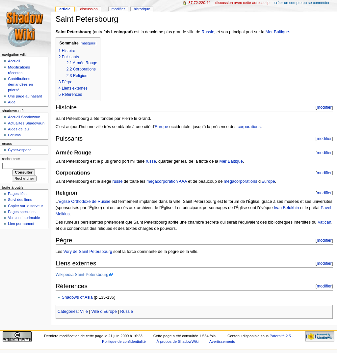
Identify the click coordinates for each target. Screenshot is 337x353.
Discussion (88, 9)
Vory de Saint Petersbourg (88, 251)
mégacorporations (240, 181)
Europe (161, 126)
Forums (14, 135)
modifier (324, 107)
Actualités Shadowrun (26, 123)
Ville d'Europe (104, 311)
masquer (88, 43)
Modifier (118, 9)
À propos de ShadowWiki (178, 341)
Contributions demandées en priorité (20, 84)
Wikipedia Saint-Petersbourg (82, 274)
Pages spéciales (21, 212)
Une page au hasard (25, 96)
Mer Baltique (277, 32)
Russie (207, 32)
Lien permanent (21, 224)
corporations (249, 126)
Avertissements (222, 341)
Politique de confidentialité (124, 341)
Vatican (324, 222)
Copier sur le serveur (25, 206)
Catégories (68, 311)
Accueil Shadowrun (24, 117)
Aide (11, 102)
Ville (84, 311)
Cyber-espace (19, 150)
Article (64, 9)
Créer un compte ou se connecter (301, 3)
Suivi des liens (20, 200)
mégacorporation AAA (166, 181)
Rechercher (11, 159)
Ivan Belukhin (286, 207)
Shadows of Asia (77, 297)
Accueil (14, 61)
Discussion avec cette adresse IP (242, 3)
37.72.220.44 (200, 3)
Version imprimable (24, 218)
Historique (142, 9)
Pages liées (17, 194)
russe (151, 161)
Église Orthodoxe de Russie (84, 201)
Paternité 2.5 (281, 336)
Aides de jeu (18, 129)
